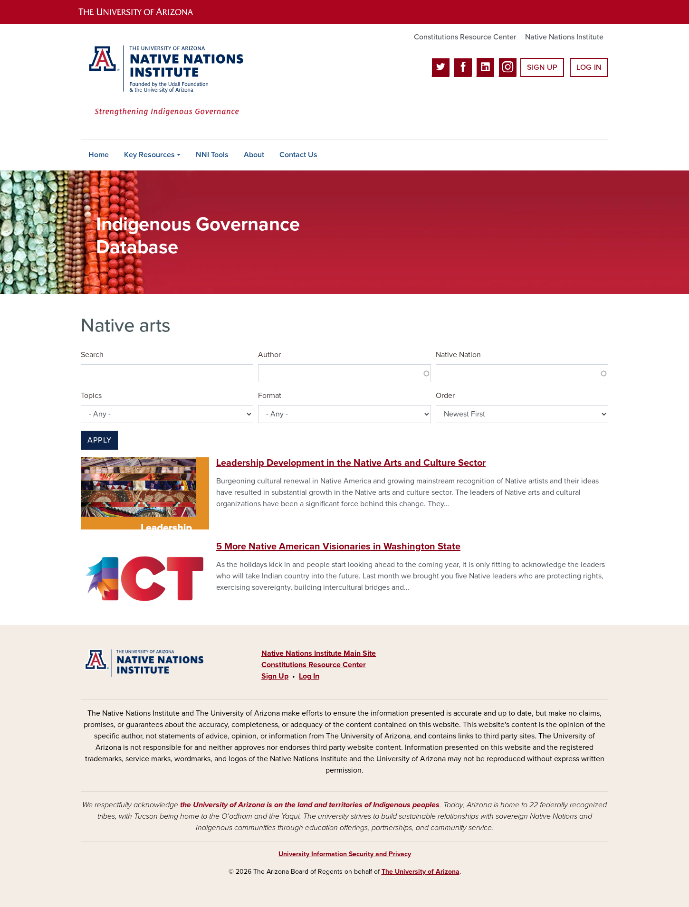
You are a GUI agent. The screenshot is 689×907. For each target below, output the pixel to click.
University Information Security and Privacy (344, 854)
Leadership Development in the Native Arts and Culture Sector (351, 463)
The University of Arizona (420, 872)
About (254, 155)
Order (445, 395)
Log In (589, 67)
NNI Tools (212, 155)
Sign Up (542, 67)
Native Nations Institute (564, 37)
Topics (91, 395)
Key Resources (149, 155)
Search (92, 354)
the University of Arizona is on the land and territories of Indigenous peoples (310, 805)
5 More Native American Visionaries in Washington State (338, 546)
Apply (99, 440)
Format (269, 395)
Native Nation (458, 354)
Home (98, 155)
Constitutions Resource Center (465, 37)
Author (269, 354)
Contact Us (298, 155)
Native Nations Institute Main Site (318, 653)
